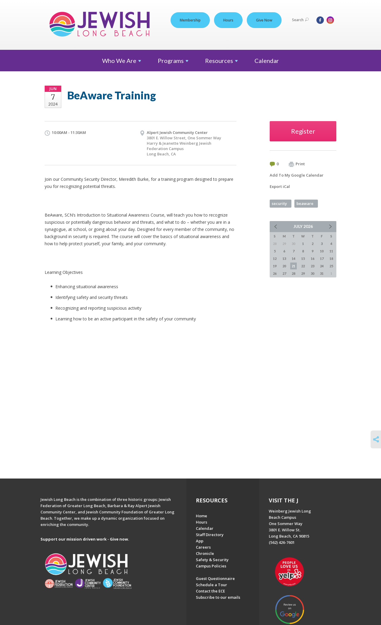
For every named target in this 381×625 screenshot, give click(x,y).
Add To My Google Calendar (297, 175)
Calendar (266, 60)
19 (275, 266)
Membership (190, 20)
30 (312, 273)
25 (331, 266)
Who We (121, 60)
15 (303, 258)
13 (284, 258)
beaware (304, 203)
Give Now (264, 20)
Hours (228, 20)
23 (312, 266)
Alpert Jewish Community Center (177, 132)
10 (322, 251)
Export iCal (280, 186)
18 (331, 258)
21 (293, 266)
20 (284, 266)
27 (284, 273)
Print (297, 164)
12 (275, 258)
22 (303, 266)
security (279, 203)
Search (300, 19)
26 (275, 273)
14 (293, 258)
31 (322, 273)
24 (322, 266)
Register (303, 131)
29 (303, 273)
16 (312, 258)
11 (331, 251)
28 (293, 273)
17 (322, 258)
